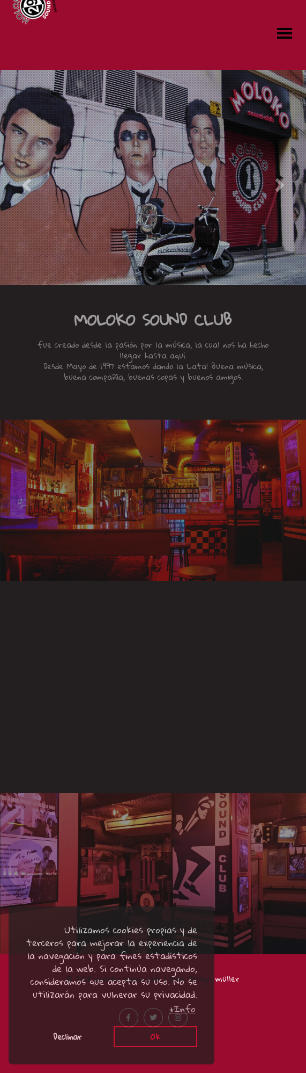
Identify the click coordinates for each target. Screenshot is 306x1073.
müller (227, 978)
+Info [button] (182, 1009)
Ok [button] (155, 1036)
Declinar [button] (67, 1036)
